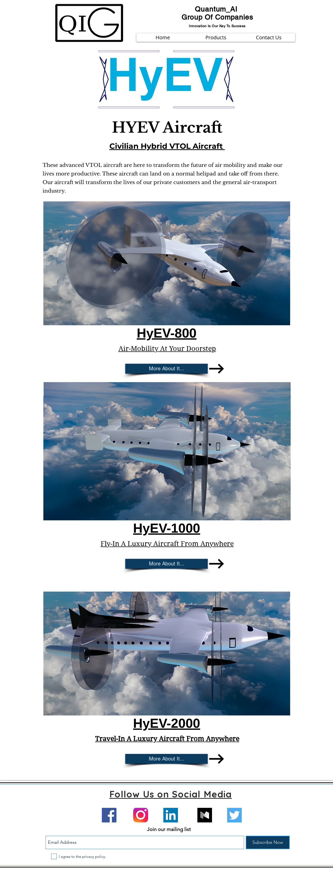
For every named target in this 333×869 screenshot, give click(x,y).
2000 (185, 723)
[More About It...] (166, 369)
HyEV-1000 (166, 528)
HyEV (150, 723)
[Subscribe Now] (268, 842)
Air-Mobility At (142, 348)
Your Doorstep (192, 348)
